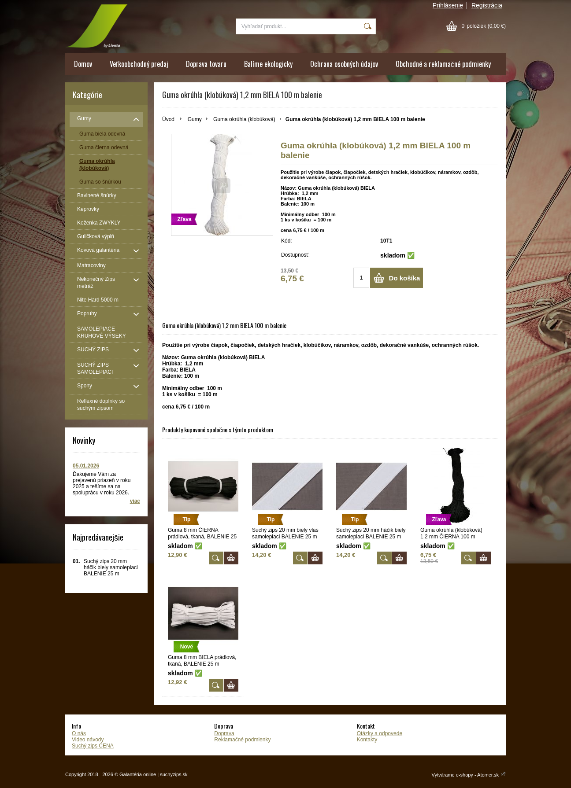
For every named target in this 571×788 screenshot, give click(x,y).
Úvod (168, 119)
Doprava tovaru (206, 64)
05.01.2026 (86, 466)
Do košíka (404, 278)
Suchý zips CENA (93, 746)
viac (135, 501)
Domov (83, 64)
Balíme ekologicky (268, 64)
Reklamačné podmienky (242, 739)
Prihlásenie (448, 5)
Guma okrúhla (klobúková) (244, 119)
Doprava (224, 733)
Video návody (88, 739)
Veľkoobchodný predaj (139, 64)
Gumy (195, 119)
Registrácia (486, 5)
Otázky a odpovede (379, 733)
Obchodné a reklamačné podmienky (443, 64)
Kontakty (367, 739)
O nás (79, 733)
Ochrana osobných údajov (344, 64)
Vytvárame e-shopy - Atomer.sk (469, 774)
